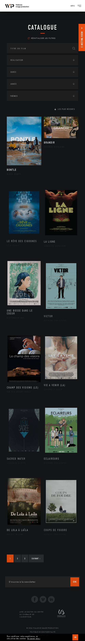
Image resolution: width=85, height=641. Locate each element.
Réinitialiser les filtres (42, 38)
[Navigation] (79, 6)
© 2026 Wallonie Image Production (43, 628)
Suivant (36, 558)
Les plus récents (66, 109)
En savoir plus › (33, 638)
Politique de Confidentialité (42, 632)
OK (75, 637)
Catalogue (42, 27)
